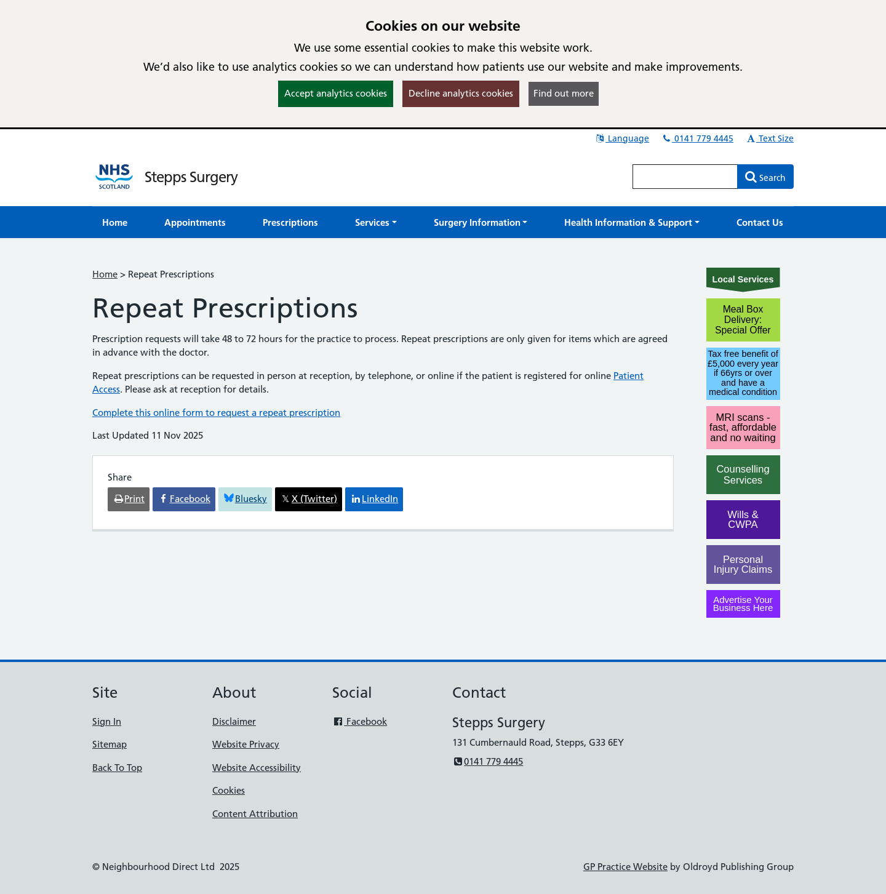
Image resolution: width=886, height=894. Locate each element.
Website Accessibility (256, 767)
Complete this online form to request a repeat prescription (216, 412)
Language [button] (621, 138)
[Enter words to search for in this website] (685, 176)
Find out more (563, 93)
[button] (376, 222)
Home (105, 274)
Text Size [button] (769, 138)
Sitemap (109, 744)
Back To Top (117, 767)
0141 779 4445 (697, 138)
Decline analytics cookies (461, 93)
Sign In (106, 721)
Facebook (359, 721)
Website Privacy (245, 744)
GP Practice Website (625, 866)
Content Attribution (255, 814)
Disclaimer (234, 721)
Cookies (228, 790)
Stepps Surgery (191, 177)
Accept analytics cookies (335, 93)
